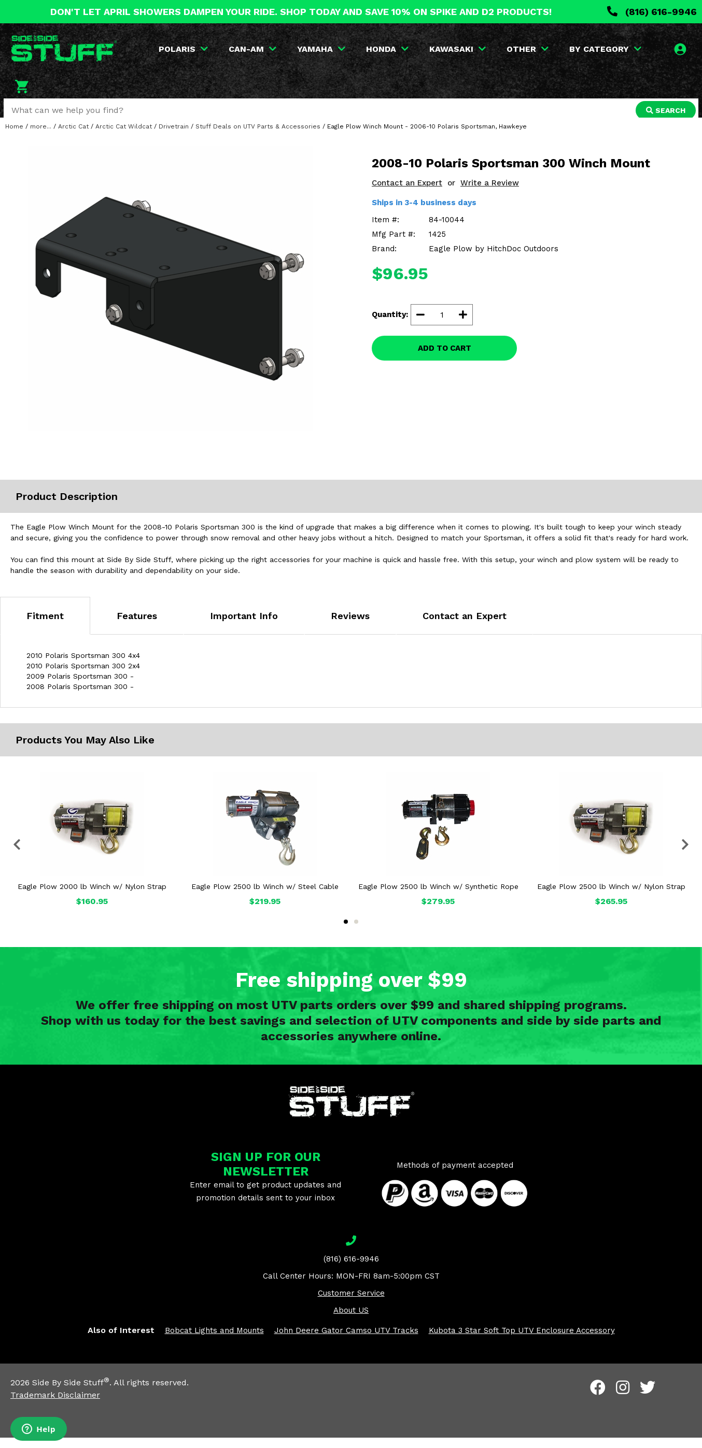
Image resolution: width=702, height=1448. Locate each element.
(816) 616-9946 (652, 11)
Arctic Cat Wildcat (123, 136)
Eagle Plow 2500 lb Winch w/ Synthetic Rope (438, 896)
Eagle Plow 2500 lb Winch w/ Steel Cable (265, 896)
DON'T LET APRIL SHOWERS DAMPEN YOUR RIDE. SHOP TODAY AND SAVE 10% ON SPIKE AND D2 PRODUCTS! (301, 11)
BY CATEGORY (606, 49)
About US (351, 1320)
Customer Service (351, 1303)
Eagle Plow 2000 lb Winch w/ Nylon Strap (92, 896)
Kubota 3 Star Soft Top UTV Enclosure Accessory (522, 1340)
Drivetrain (174, 136)
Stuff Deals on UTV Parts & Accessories (257, 136)
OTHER (528, 49)
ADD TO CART (444, 358)
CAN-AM (253, 49)
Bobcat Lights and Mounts (214, 1340)
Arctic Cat (73, 136)
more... (40, 136)
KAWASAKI (458, 49)
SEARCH (664, 110)
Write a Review (489, 192)
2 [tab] (356, 931)
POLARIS (183, 49)
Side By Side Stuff (70, 1393)
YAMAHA (322, 49)
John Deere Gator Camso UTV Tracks (346, 1340)
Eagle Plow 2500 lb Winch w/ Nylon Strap (611, 896)
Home (14, 136)
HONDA (388, 49)
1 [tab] (346, 931)
